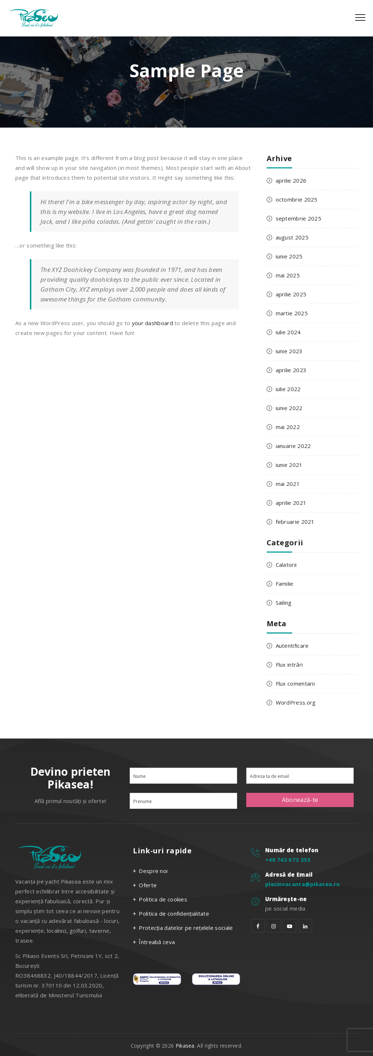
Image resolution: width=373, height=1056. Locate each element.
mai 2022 (288, 426)
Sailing (284, 602)
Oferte (148, 885)
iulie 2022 (288, 389)
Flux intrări (289, 664)
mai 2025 (288, 275)
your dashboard (152, 323)
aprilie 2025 (291, 294)
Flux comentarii (295, 683)
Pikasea (185, 1045)
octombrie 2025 (297, 199)
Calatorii (286, 564)
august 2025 (292, 237)
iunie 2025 (289, 256)
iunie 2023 (289, 351)
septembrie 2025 (299, 218)
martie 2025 (292, 313)
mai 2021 (288, 483)
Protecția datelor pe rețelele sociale (186, 927)
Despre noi (153, 870)
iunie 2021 (289, 464)
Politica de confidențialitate (174, 913)
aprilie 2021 (291, 502)
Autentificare (292, 645)
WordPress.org (296, 702)
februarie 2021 (295, 521)
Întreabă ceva (157, 942)
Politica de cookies (163, 899)
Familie (285, 583)
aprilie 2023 (291, 370)
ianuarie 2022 (293, 445)
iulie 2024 (288, 332)
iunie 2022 (289, 408)
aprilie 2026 (291, 180)
